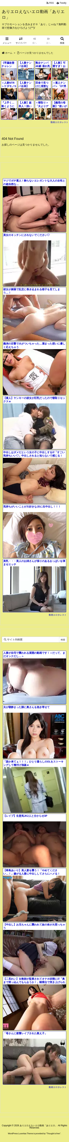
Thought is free (53, 1133)
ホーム (8, 52)
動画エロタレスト (59, 122)
